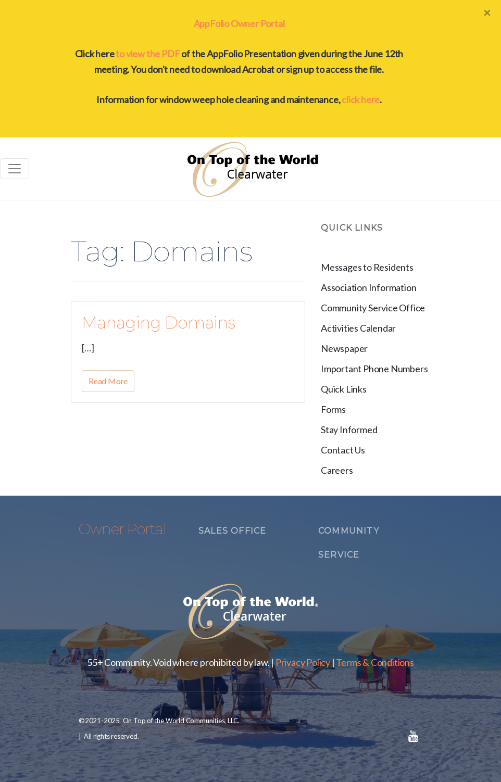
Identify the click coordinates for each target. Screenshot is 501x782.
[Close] (487, 12)
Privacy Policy (302, 662)
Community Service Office (373, 307)
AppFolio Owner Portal (239, 23)
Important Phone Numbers (374, 368)
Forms (333, 409)
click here (361, 99)
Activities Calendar (358, 328)
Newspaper (344, 348)
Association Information (368, 287)
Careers (337, 470)
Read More (108, 381)
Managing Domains (158, 322)
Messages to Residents (367, 267)
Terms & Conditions (375, 662)
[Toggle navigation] (14, 168)
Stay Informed (349, 429)
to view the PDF (148, 53)
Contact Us (343, 450)
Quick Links (344, 389)
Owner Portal (122, 529)
